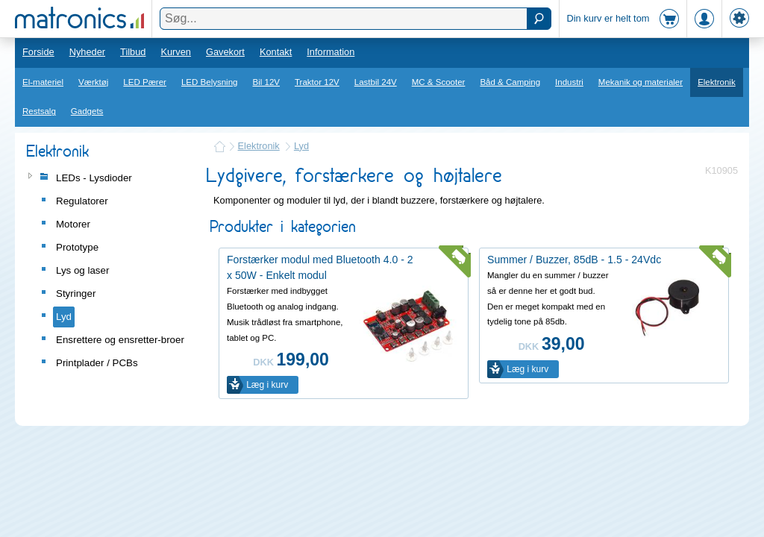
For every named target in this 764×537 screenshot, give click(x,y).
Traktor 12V (317, 82)
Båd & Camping (510, 82)
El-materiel (42, 82)
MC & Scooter (439, 82)
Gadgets (87, 111)
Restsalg (39, 111)
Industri (569, 82)
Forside (38, 51)
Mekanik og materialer (640, 82)
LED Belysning (209, 82)
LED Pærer (144, 82)
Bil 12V (267, 82)
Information (330, 51)
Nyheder (87, 51)
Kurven (175, 51)
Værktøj (93, 82)
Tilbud (132, 51)
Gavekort (225, 51)
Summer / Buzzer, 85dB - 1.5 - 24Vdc (574, 260)
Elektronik (717, 82)
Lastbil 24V (375, 82)
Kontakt (276, 51)
